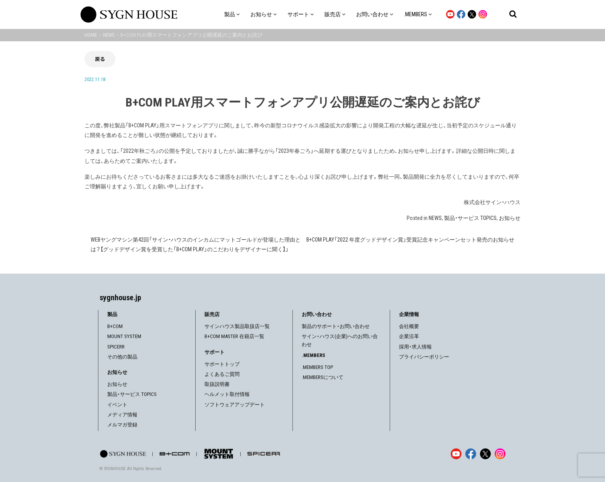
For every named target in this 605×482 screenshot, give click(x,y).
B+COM (115, 326)
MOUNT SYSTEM (124, 336)
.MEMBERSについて (322, 377)
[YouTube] (456, 453)
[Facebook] (470, 453)
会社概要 (409, 326)
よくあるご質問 (222, 374)
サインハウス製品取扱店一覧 (237, 326)
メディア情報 (122, 415)
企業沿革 (409, 336)
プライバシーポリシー (424, 357)
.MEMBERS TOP (317, 367)
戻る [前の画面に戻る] (100, 59)
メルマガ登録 (122, 425)
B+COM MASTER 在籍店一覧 (234, 336)
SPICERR (116, 347)
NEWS (435, 218)
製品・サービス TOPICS (470, 218)
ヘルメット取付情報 (227, 394)
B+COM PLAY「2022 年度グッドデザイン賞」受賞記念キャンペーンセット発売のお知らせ (410, 240)
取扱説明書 (217, 384)
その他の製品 (122, 357)
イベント (117, 405)
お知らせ (510, 218)
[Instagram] (500, 453)
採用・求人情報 (415, 347)
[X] (485, 453)
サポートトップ (222, 364)
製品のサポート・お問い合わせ (336, 326)
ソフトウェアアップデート (234, 405)
